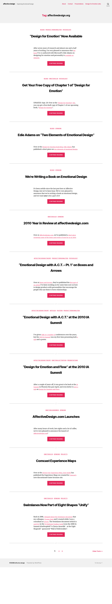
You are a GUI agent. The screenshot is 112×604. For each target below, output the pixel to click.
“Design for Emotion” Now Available (56, 39)
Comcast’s (73, 506)
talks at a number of (49, 365)
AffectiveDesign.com (41, 464)
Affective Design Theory (42, 288)
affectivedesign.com (47, 262)
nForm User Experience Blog (53, 504)
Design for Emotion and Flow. (52, 420)
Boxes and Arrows (47, 312)
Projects (65, 485)
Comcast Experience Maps (56, 491)
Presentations (79, 4)
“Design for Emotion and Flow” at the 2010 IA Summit (56, 399)
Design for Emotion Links (93, 4)
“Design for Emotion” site (67, 109)
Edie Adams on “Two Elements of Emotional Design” (56, 144)
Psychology (68, 30)
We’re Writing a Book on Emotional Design (56, 194)
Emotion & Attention (59, 391)
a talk (36, 370)
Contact (70, 4)
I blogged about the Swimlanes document (60, 554)
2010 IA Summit (45, 367)
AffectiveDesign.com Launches (56, 447)
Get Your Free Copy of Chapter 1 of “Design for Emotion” (56, 94)
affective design (10, 4)
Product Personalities (54, 30)
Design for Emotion (46, 114)
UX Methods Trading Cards (57, 561)
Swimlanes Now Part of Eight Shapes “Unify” (56, 539)
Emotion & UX (53, 85)
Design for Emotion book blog (53, 159)
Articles (53, 340)
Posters (60, 340)
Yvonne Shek (53, 557)
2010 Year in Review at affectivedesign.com (55, 247)
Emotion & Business (52, 441)
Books (42, 30)
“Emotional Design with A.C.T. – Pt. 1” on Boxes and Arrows (56, 297)
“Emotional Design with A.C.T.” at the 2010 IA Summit (56, 349)
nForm (47, 559)
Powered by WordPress (35, 599)
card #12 (38, 561)
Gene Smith (69, 504)
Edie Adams (70, 159)
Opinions (59, 135)
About (64, 4)
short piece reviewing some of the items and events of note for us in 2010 (55, 264)
